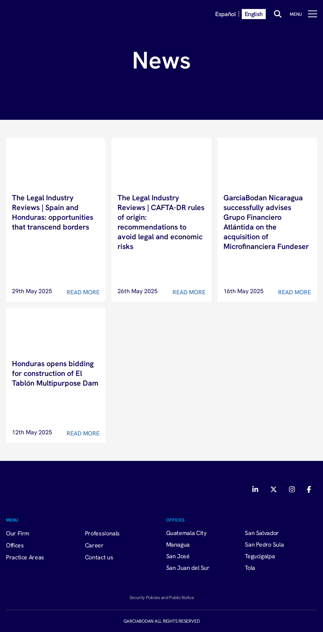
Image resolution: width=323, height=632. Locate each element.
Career (94, 545)
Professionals (102, 533)
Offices (15, 545)
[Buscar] (278, 14)
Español (225, 14)
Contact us (99, 557)
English (254, 14)
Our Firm (17, 533)
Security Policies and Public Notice (161, 597)
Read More (83, 292)
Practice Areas (25, 557)
